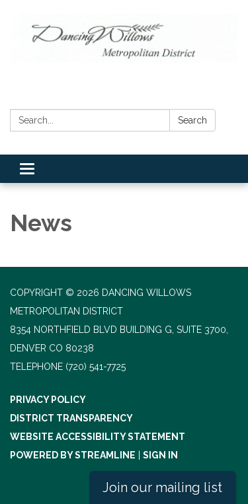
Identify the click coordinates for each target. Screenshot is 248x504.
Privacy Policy (48, 399)
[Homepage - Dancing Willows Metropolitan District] (124, 38)
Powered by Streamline (73, 455)
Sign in (160, 455)
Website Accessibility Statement (97, 436)
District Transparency (71, 418)
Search (192, 120)
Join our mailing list (162, 487)
